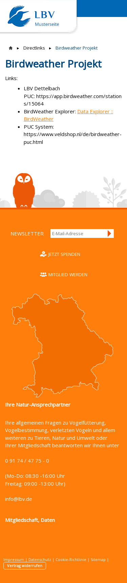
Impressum (13, 559)
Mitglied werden (67, 274)
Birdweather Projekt (77, 48)
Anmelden (110, 233)
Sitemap (98, 559)
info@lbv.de (18, 498)
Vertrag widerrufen (24, 565)
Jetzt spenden (64, 254)
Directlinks (34, 48)
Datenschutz (39, 559)
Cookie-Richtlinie (71, 559)
